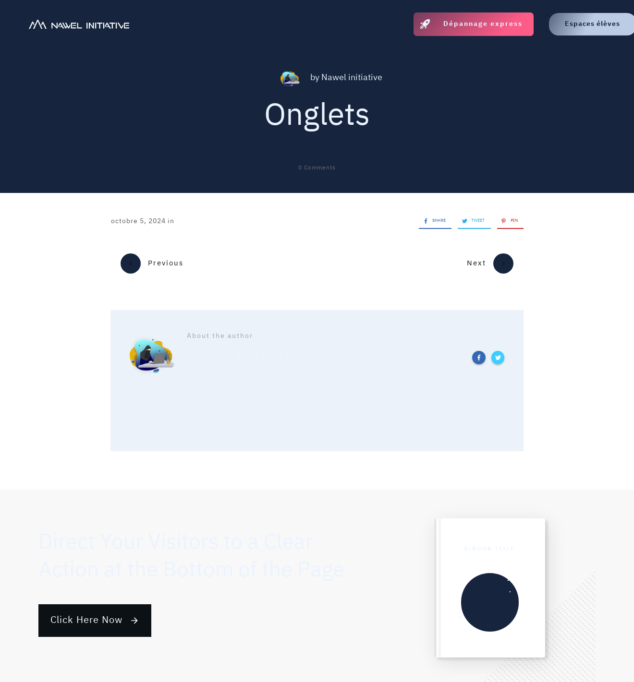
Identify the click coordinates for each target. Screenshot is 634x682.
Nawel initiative (351, 78)
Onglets (317, 116)
